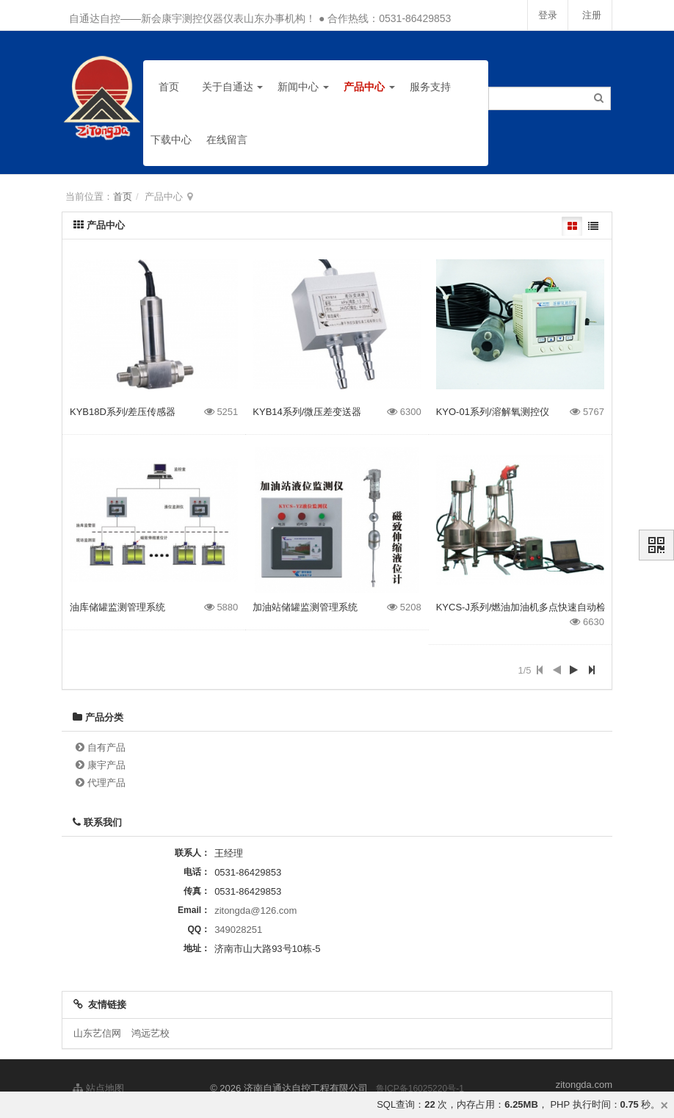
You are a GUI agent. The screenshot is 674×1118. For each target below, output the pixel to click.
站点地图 (98, 1088)
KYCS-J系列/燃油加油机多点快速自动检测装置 (535, 607)
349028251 (238, 929)
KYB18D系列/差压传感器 (122, 411)
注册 (591, 15)
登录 (545, 15)
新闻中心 (303, 87)
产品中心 (369, 87)
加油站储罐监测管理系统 (305, 607)
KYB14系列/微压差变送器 (307, 411)
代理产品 (106, 782)
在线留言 (226, 139)
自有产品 (106, 747)
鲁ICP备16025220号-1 (420, 1088)
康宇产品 (106, 765)
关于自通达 (233, 87)
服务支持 (430, 87)
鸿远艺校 (150, 1033)
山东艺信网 (97, 1033)
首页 (169, 87)
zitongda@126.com (255, 910)
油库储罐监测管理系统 (117, 607)
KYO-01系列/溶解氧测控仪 (492, 411)
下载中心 (171, 139)
